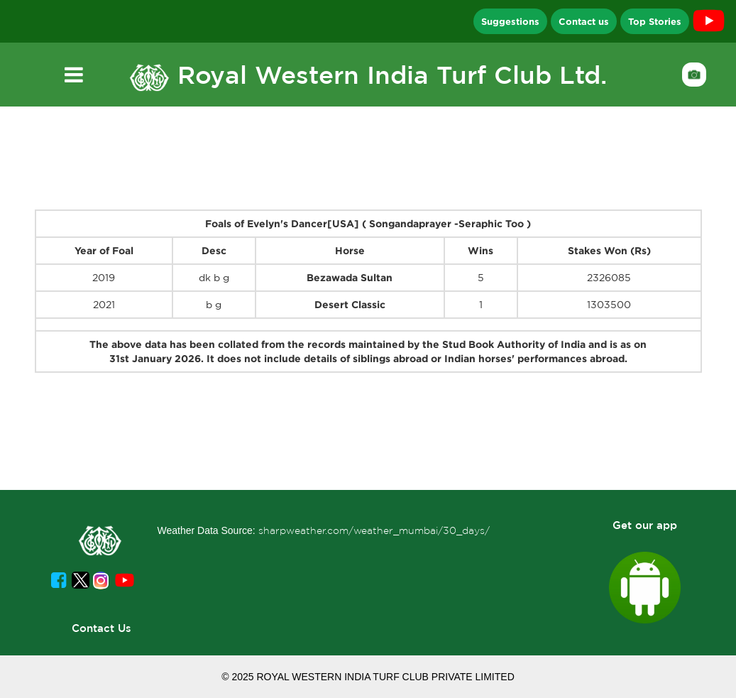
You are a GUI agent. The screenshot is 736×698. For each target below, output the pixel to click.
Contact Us (101, 628)
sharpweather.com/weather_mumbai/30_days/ (374, 530)
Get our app (645, 525)
